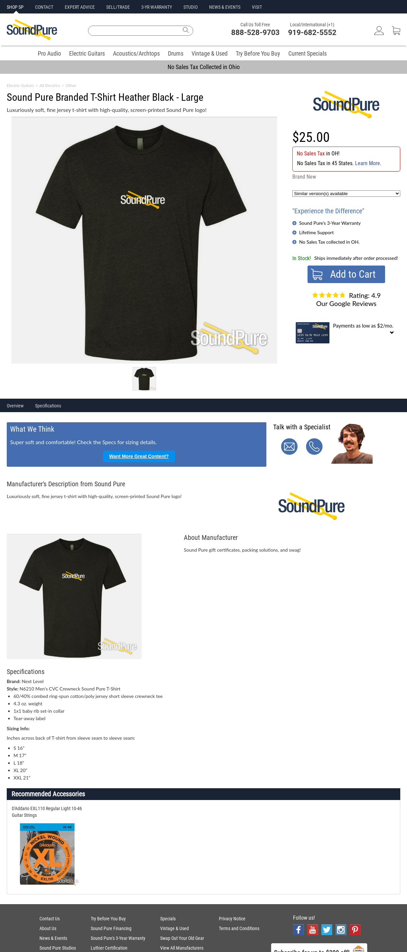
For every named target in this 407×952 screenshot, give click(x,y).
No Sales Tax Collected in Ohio (204, 66)
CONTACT (44, 7)
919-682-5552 (312, 32)
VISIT (257, 7)
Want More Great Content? (139, 456)
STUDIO (190, 7)
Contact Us (49, 918)
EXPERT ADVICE (80, 7)
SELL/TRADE (118, 7)
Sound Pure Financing (111, 928)
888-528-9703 (255, 32)
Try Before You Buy (258, 53)
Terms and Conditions (239, 928)
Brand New (304, 177)
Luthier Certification (109, 948)
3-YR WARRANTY (156, 7)
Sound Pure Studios (57, 948)
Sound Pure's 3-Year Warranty (330, 223)
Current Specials (307, 53)
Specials (168, 918)
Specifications (48, 405)
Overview (15, 405)
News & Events (53, 938)
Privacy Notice (232, 918)
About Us (47, 928)
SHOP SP (15, 7)
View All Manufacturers (181, 948)
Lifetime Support (316, 232)
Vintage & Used (210, 53)
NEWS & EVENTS (224, 7)
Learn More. (368, 163)
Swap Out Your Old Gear (182, 938)
